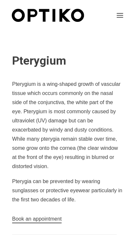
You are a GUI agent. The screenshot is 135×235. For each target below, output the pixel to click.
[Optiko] (48, 15)
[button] (120, 15)
